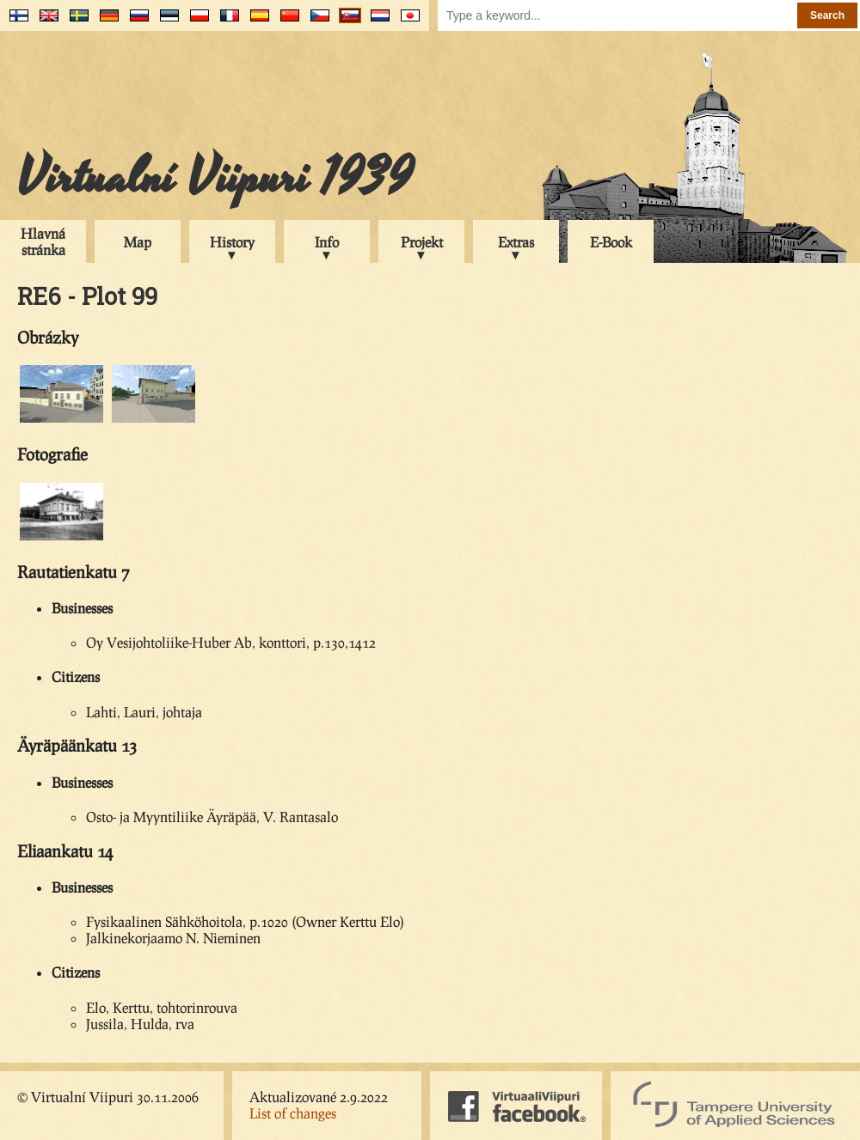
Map (137, 242)
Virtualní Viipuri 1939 (215, 178)
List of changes (292, 1113)
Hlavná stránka (43, 241)
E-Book (611, 242)
